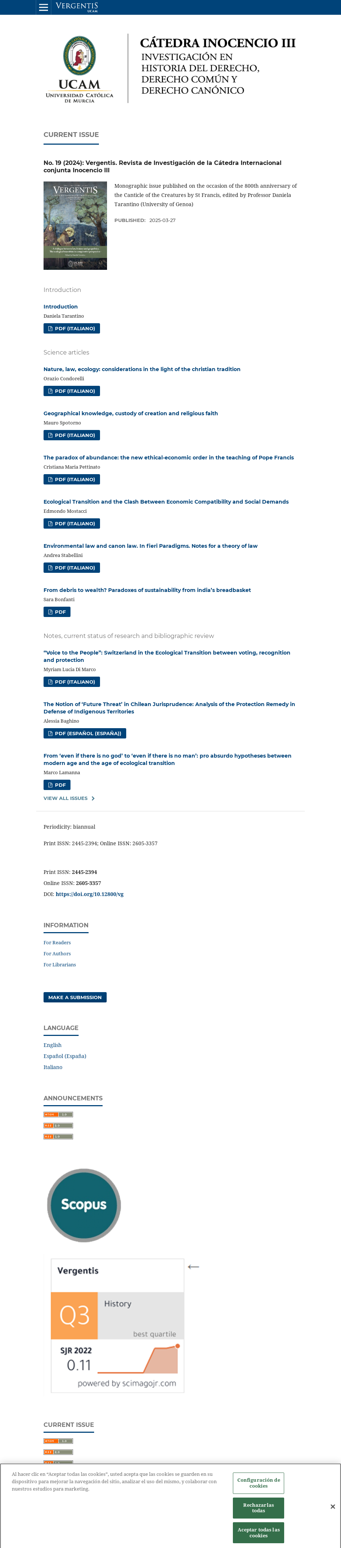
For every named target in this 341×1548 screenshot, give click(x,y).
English (53, 1044)
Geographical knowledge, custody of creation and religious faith (131, 413)
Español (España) (65, 1055)
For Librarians (60, 964)
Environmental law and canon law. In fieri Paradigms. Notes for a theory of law (151, 546)
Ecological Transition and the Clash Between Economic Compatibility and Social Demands (166, 501)
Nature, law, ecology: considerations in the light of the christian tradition (142, 369)
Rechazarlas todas (258, 1511)
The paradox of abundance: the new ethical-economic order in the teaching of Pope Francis (169, 457)
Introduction (61, 306)
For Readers (57, 942)
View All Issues (65, 798)
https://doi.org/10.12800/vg (90, 894)
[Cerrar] (333, 1510)
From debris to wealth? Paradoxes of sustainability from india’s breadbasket (147, 590)
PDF (60, 612)
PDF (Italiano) (74, 328)
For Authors (57, 953)
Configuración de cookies (258, 1486)
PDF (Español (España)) (87, 733)
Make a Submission (75, 997)
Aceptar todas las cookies (259, 1535)
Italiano (53, 1067)
